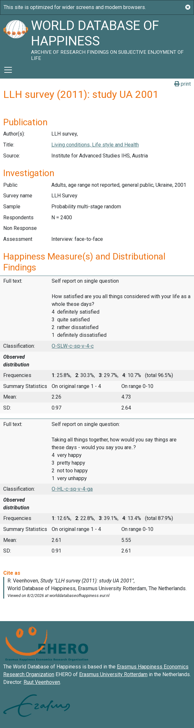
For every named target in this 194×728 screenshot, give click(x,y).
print (182, 84)
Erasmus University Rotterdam (113, 674)
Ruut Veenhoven (42, 682)
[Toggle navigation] (8, 70)
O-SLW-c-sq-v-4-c (73, 346)
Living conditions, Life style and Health (95, 145)
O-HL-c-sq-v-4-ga (72, 489)
